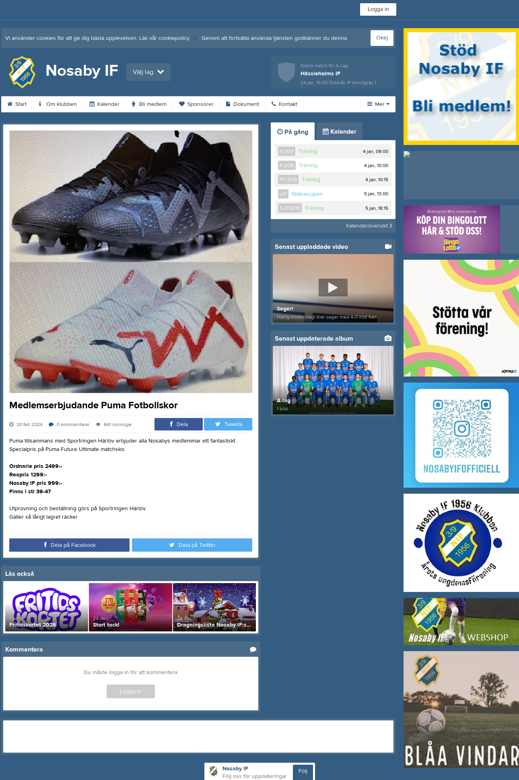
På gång (292, 132)
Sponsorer (196, 104)
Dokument (242, 104)
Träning (308, 151)
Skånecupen (307, 194)
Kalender (104, 104)
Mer (378, 104)
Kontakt (284, 104)
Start (17, 104)
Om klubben (58, 104)
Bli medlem (149, 104)
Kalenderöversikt (369, 226)
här (195, 38)
